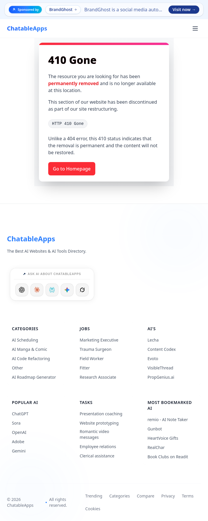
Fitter (85, 368)
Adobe (18, 441)
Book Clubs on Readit (168, 456)
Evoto (153, 358)
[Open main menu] (195, 28)
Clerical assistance (97, 456)
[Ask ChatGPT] (21, 289)
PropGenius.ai (161, 377)
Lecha (153, 340)
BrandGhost (63, 9)
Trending (94, 496)
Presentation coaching (101, 413)
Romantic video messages (94, 434)
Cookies (92, 508)
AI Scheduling (25, 340)
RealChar (156, 447)
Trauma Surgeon (95, 349)
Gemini (19, 451)
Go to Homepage (72, 169)
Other (17, 368)
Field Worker (92, 358)
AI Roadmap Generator (34, 377)
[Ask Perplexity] (52, 289)
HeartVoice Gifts (163, 438)
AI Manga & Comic (29, 349)
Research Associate (98, 377)
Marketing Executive (99, 340)
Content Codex (162, 349)
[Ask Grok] (82, 289)
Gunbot (155, 429)
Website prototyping (99, 423)
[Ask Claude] (37, 289)
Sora (16, 423)
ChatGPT (20, 413)
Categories (119, 496)
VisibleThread (160, 368)
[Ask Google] (67, 289)
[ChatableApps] (27, 28)
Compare (145, 496)
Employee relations (98, 446)
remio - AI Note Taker (168, 419)
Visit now (184, 9)
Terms (187, 496)
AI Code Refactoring (31, 358)
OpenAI (19, 432)
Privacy (168, 496)
